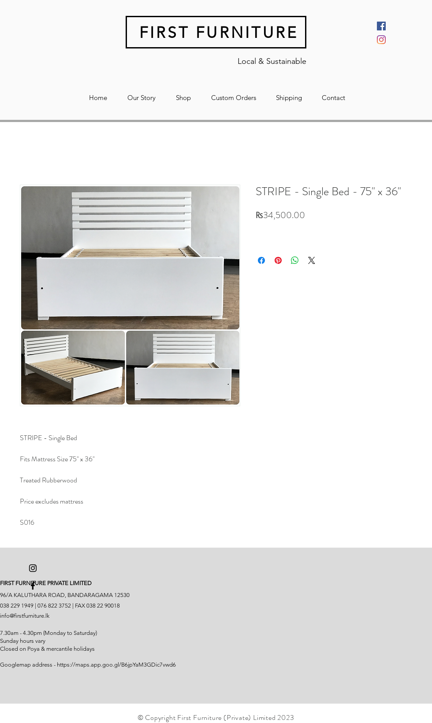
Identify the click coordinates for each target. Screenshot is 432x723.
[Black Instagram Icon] (33, 568)
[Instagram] (381, 39)
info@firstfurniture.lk (24, 615)
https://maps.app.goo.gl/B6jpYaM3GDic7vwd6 (116, 664)
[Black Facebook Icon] (33, 586)
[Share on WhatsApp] (295, 260)
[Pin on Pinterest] (278, 260)
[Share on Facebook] (261, 260)
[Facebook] (381, 26)
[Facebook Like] (19, 699)
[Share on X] (311, 260)
